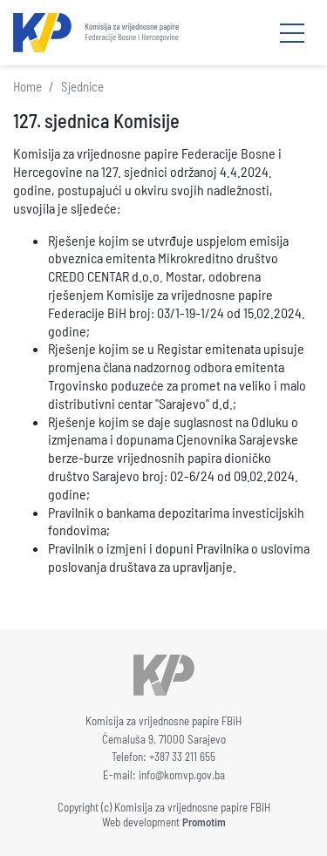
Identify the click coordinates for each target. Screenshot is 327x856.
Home (27, 86)
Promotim (204, 822)
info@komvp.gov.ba (182, 775)
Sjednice (82, 86)
